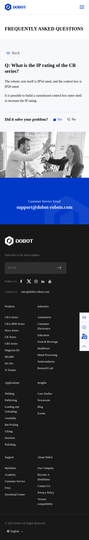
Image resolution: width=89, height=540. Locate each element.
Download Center (15, 494)
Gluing (9, 431)
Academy (10, 474)
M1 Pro (9, 363)
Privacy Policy (45, 492)
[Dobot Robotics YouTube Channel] (49, 281)
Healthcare (43, 348)
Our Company (45, 468)
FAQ (7, 488)
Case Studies (44, 393)
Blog (40, 406)
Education (43, 335)
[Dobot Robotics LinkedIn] (43, 281)
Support (9, 457)
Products (10, 306)
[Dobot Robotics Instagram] (36, 281)
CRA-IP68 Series (15, 324)
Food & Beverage (47, 341)
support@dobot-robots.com (44, 207)
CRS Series (11, 343)
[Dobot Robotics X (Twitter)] (29, 281)
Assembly (10, 418)
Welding (9, 393)
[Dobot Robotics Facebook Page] (21, 281)
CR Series (10, 337)
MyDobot (10, 468)
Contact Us (43, 486)
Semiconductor (46, 361)
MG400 (9, 357)
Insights (42, 382)
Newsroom (43, 400)
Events (41, 413)
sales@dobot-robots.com (35, 291)
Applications (12, 382)
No (71, 119)
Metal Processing (47, 355)
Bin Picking (11, 424)
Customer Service (15, 481)
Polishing (10, 444)
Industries (43, 306)
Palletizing (11, 400)
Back (12, 53)
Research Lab (45, 368)
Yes (57, 119)
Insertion (10, 438)
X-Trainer (10, 370)
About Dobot (44, 457)
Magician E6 (12, 350)
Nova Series (12, 330)
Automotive (44, 317)
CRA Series (11, 317)
